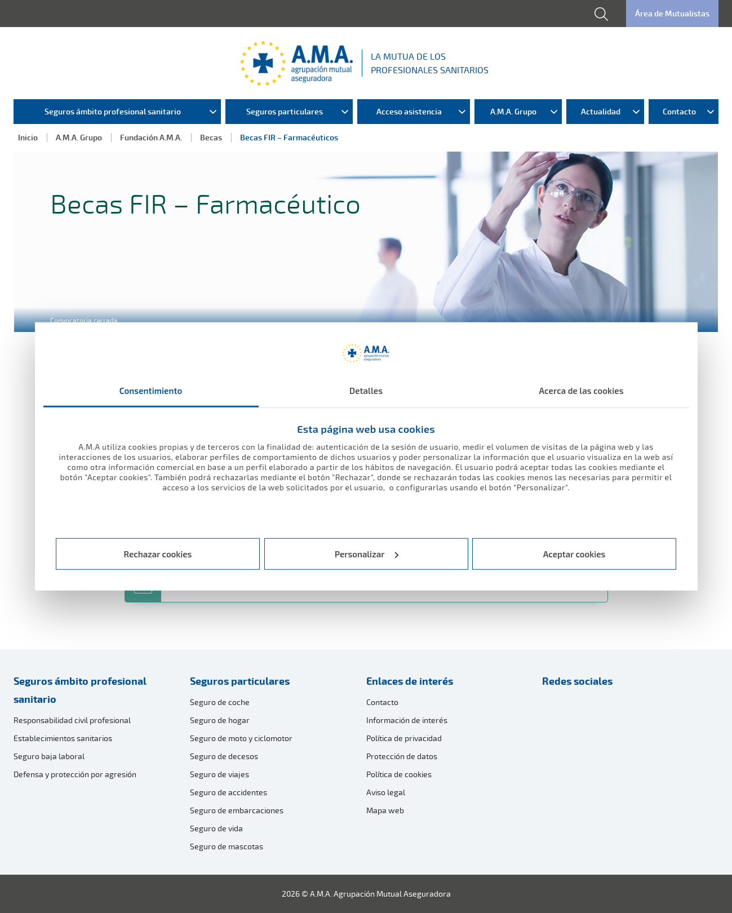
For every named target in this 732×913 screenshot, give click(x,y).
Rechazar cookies (158, 554)
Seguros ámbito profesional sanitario (80, 689)
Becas (211, 137)
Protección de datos (401, 756)
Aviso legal (385, 792)
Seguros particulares (240, 680)
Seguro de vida (216, 828)
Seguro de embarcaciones (236, 810)
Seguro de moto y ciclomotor (241, 738)
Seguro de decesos (224, 756)
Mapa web (385, 810)
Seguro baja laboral (49, 756)
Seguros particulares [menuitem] (284, 111)
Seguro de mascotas (226, 846)
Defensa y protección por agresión (75, 774)
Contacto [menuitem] (679, 111)
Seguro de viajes (219, 774)
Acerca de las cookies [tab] (581, 390)
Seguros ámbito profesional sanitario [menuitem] (113, 111)
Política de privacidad (404, 738)
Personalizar (366, 554)
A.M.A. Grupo (79, 137)
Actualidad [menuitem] (600, 111)
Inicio (28, 137)
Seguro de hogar (220, 720)
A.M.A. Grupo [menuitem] (513, 111)
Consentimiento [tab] (151, 390)
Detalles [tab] (366, 390)
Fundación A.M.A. (151, 137)
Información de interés (406, 720)
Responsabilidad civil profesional (72, 720)
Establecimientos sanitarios (63, 738)
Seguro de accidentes (228, 792)
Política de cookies (399, 774)
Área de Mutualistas (672, 13)
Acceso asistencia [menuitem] (409, 111)
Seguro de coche (220, 702)
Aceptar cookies (574, 554)
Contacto (382, 702)
